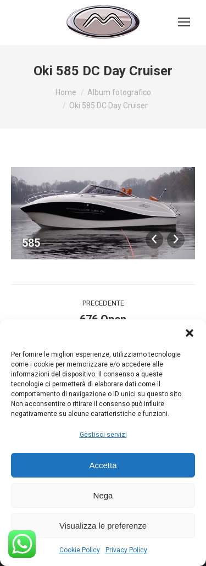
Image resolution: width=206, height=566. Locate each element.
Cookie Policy (79, 550)
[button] (189, 333)
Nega (103, 495)
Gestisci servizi (103, 435)
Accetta (102, 465)
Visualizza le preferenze (103, 525)
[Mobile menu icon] (184, 22)
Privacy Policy (126, 550)
